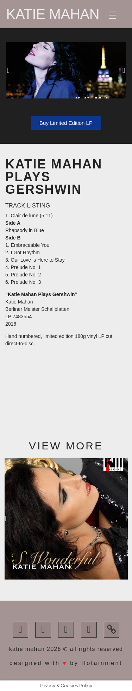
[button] (8, 70)
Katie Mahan (53, 14)
